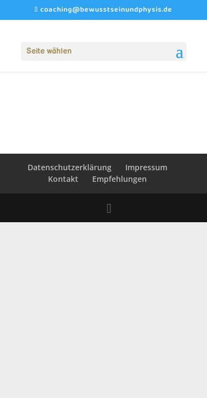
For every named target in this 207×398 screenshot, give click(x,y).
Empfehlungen (119, 179)
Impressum (146, 167)
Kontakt (63, 179)
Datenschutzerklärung (70, 167)
